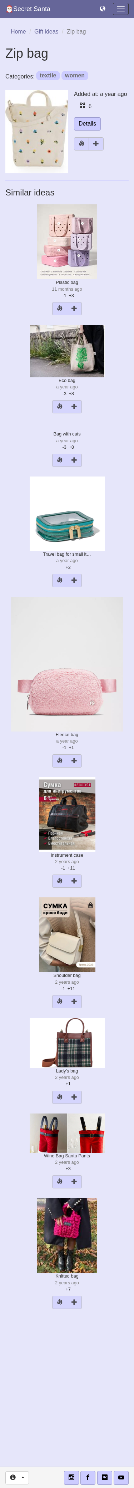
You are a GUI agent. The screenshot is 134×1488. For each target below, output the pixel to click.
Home (18, 32)
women (75, 75)
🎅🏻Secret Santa (27, 8)
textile (48, 75)
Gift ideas (46, 32)
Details (87, 124)
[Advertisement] (67, 1385)
